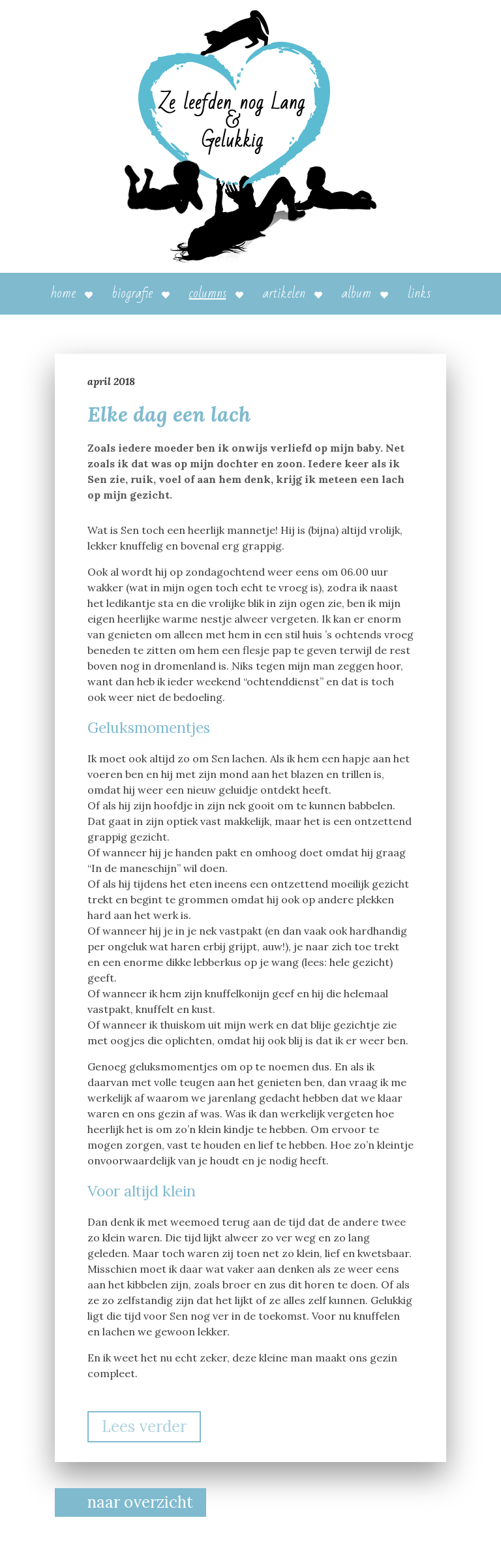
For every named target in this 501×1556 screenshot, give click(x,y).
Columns (207, 293)
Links (419, 293)
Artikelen (284, 293)
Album (356, 293)
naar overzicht (140, 1502)
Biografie (132, 293)
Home (63, 293)
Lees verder (144, 1426)
